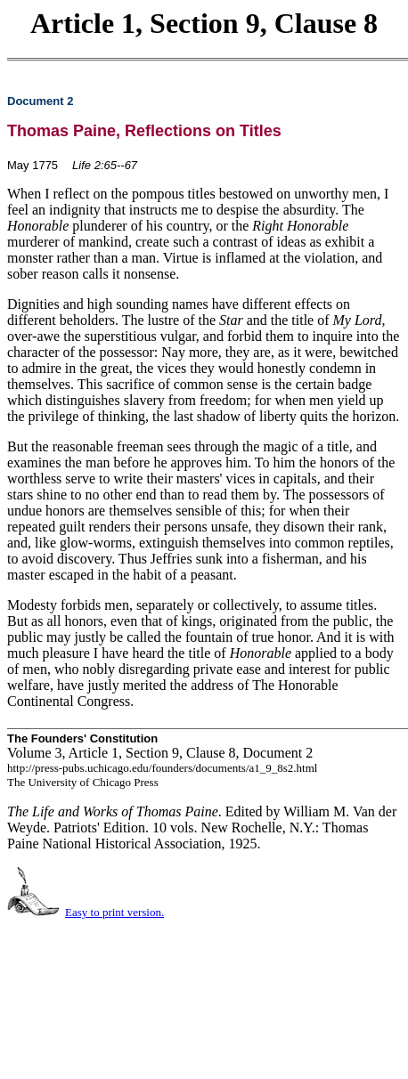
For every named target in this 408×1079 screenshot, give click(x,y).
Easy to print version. (114, 912)
